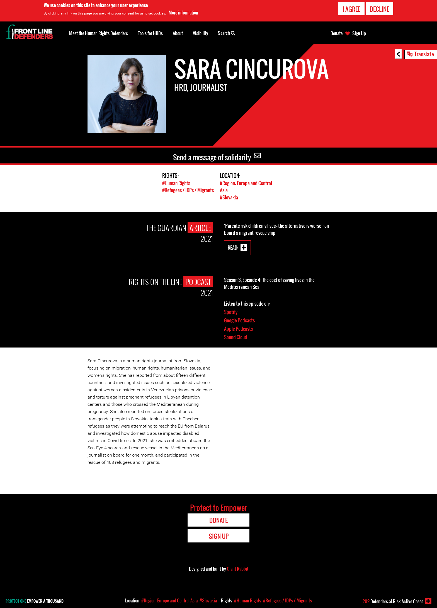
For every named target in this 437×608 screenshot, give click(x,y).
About (178, 33)
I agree (351, 8)
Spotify (230, 311)
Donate (337, 33)
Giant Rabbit (237, 568)
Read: (233, 246)
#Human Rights (176, 183)
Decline (379, 8)
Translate (424, 54)
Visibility (200, 33)
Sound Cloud (235, 336)
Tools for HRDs (150, 33)
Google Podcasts (239, 319)
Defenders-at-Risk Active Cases (392, 601)
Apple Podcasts (238, 328)
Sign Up (359, 33)
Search (226, 33)
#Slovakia (229, 197)
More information (183, 12)
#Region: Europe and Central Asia (169, 600)
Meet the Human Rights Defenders (98, 33)
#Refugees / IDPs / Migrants (188, 190)
